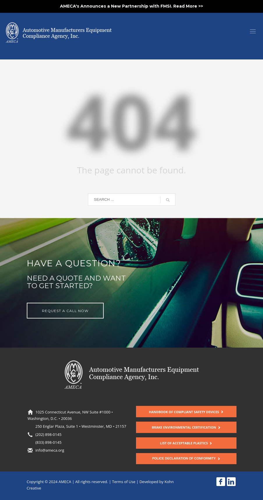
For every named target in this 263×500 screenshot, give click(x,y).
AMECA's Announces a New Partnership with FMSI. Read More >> (131, 6)
